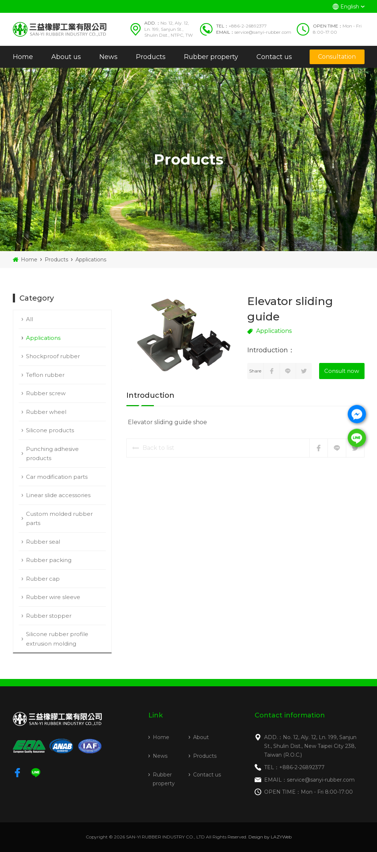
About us (66, 57)
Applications (90, 259)
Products (151, 57)
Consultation (337, 56)
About (201, 737)
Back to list (153, 447)
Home (23, 57)
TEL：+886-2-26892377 (294, 767)
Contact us (274, 57)
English (349, 6)
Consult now (341, 370)
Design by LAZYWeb (270, 837)
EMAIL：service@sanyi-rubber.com (309, 779)
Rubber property (211, 57)
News (108, 57)
